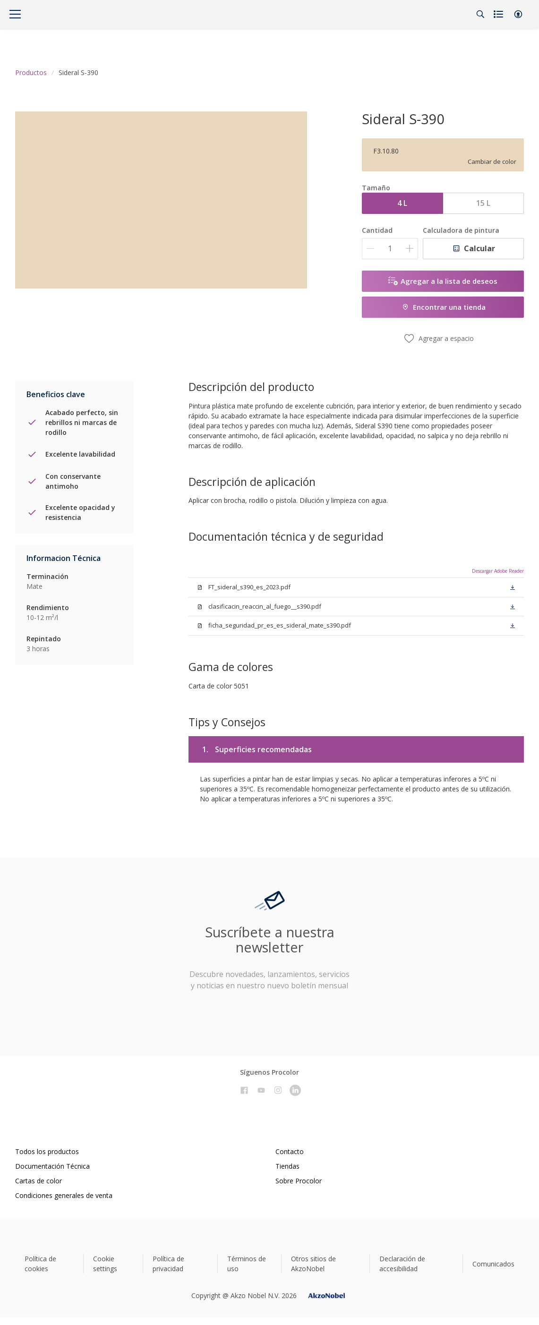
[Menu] (15, 14)
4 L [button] (402, 203)
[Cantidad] (390, 248)
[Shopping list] (499, 14)
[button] (518, 14)
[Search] (480, 14)
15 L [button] (483, 203)
